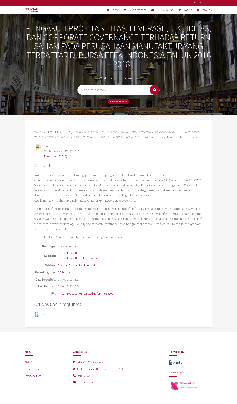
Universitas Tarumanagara (88, 362)
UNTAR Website (135, 10)
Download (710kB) (55, 156)
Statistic (185, 10)
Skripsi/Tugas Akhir (69, 253)
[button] (37, 314)
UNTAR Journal (162, 10)
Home (113, 10)
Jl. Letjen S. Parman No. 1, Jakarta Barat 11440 (98, 369)
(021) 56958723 (82, 375)
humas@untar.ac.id (84, 382)
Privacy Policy (32, 369)
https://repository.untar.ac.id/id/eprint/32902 (85, 293)
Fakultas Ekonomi (94, 258)
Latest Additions (33, 375)
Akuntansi (88, 265)
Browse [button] (204, 10)
